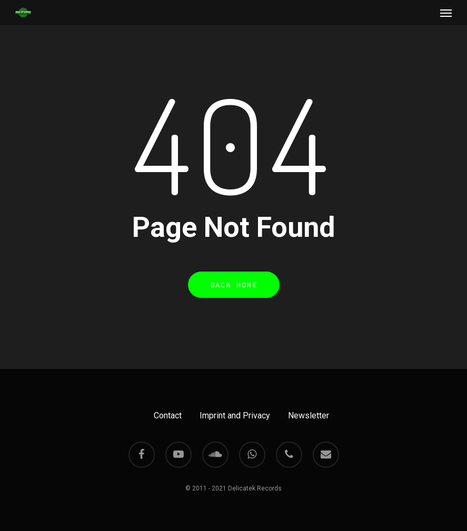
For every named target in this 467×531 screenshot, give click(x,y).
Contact (168, 415)
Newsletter (308, 415)
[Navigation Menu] (446, 12)
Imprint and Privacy (235, 415)
